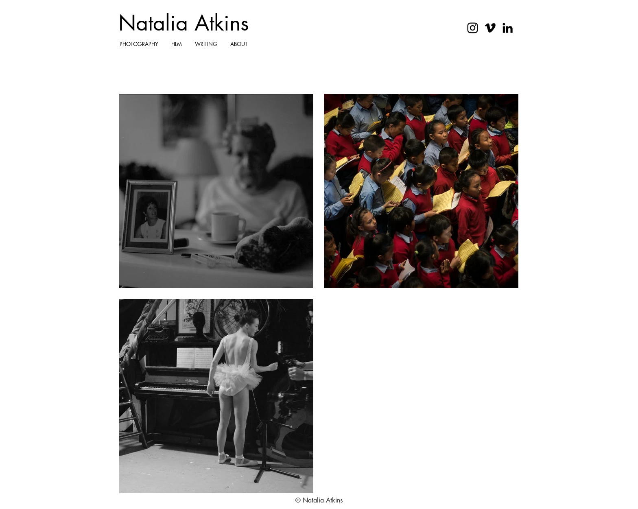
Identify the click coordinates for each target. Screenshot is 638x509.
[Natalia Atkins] (184, 23)
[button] (139, 44)
